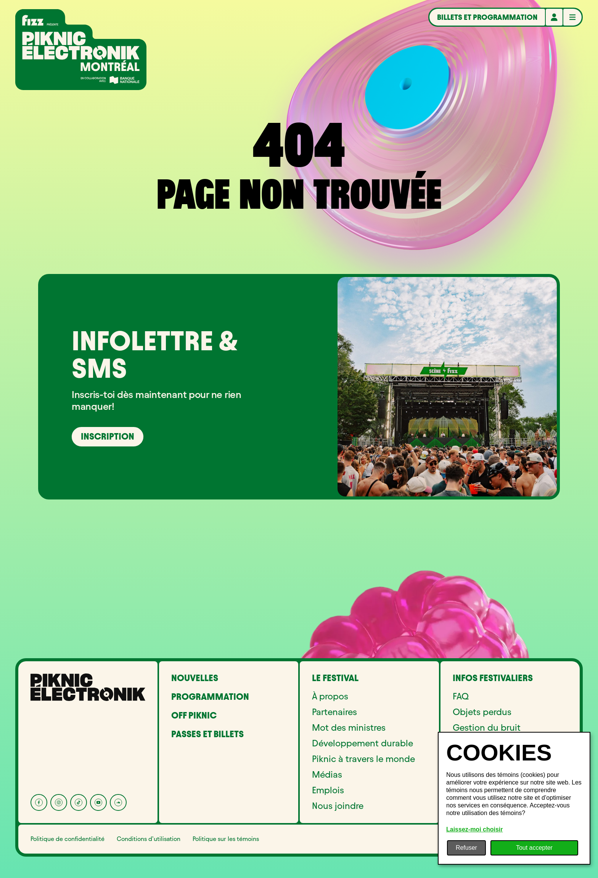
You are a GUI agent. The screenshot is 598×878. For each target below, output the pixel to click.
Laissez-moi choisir (474, 829)
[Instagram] (58, 802)
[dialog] (514, 798)
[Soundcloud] (118, 802)
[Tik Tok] (78, 802)
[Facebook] (39, 802)
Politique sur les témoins (226, 839)
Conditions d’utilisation (148, 839)
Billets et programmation (487, 17)
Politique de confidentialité (67, 839)
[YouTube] (98, 802)
